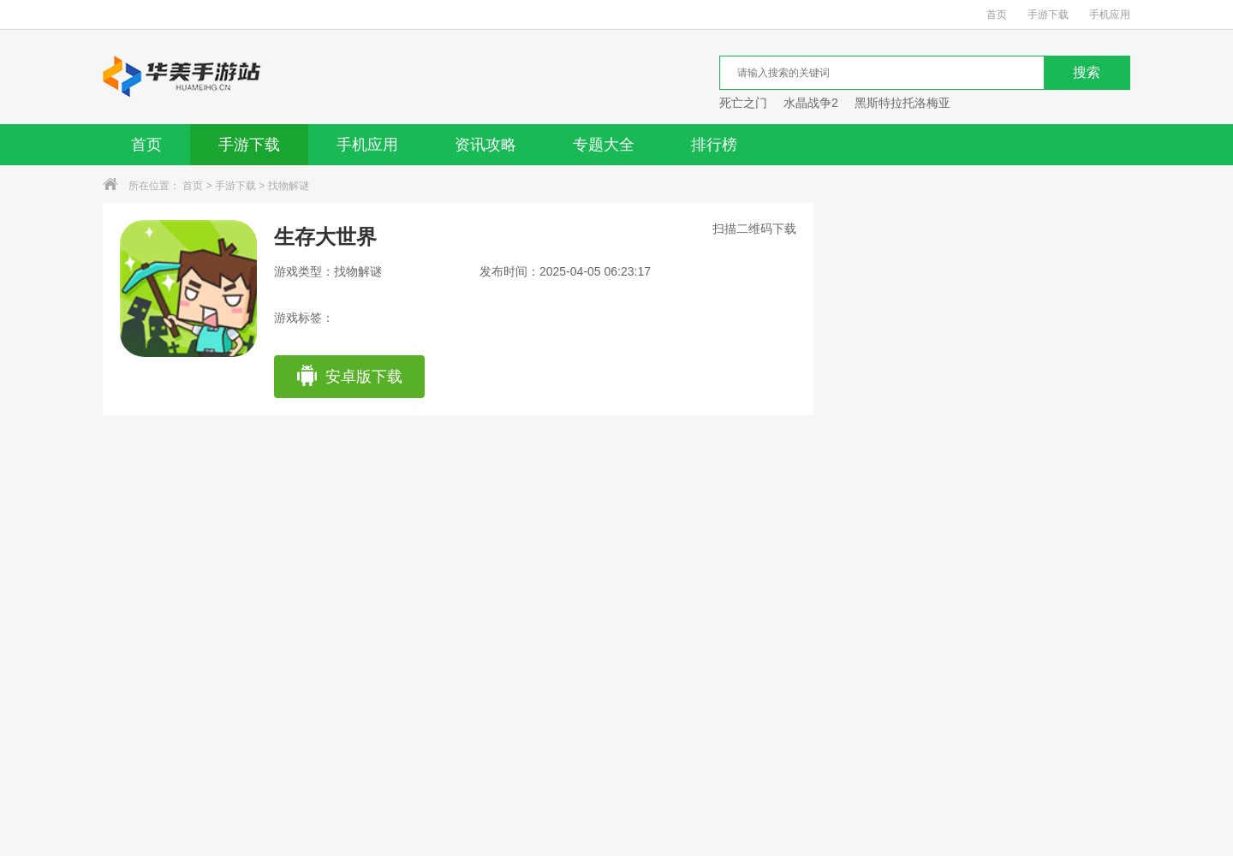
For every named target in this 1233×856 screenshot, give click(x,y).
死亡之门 (743, 103)
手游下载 (1048, 15)
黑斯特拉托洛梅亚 (902, 103)
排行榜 (714, 144)
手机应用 (1109, 15)
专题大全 (603, 144)
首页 (996, 15)
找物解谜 (288, 186)
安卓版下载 (348, 376)
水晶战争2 (810, 103)
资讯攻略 (485, 144)
